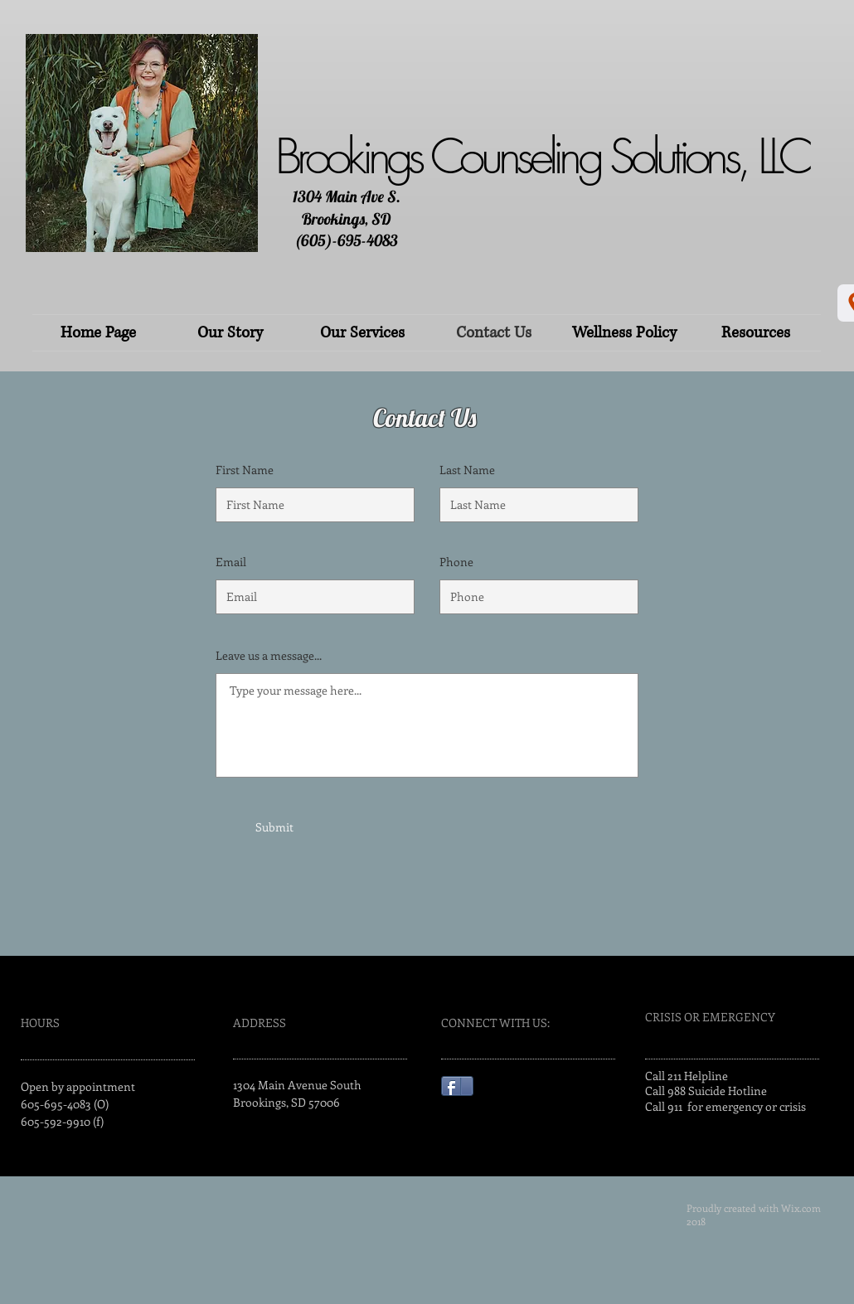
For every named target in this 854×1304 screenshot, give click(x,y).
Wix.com (801, 1207)
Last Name (467, 470)
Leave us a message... (269, 656)
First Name (245, 470)
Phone (456, 562)
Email (231, 562)
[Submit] (274, 827)
